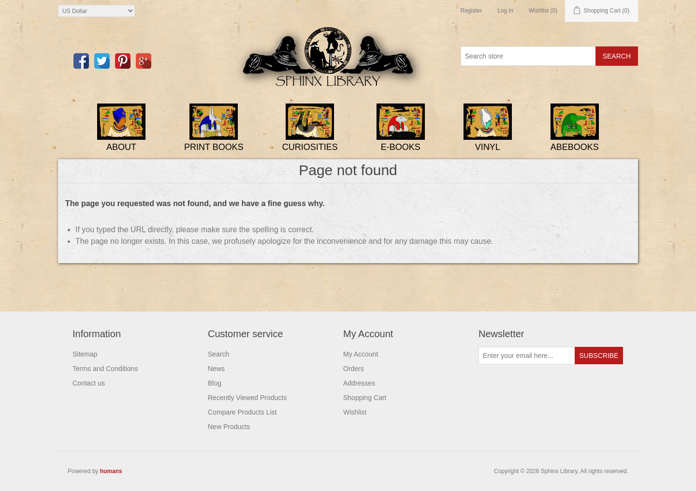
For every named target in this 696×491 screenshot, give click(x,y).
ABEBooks (575, 147)
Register (471, 10)
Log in (505, 10)
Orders (353, 368)
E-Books (400, 147)
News (216, 368)
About (121, 147)
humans (111, 471)
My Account (360, 354)
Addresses (359, 383)
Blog (214, 383)
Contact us (88, 383)
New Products (229, 427)
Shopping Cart (365, 398)
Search (218, 354)
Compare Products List (242, 412)
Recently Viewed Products (247, 398)
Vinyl (487, 147)
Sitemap (84, 354)
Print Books (214, 147)
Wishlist (354, 412)
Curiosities (310, 147)
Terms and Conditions (105, 368)
